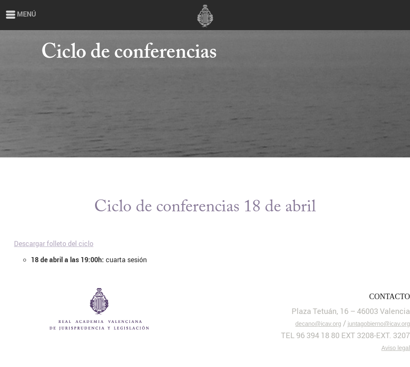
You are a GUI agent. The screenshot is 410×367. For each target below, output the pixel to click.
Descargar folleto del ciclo (53, 243)
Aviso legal (396, 348)
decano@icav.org (318, 323)
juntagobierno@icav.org (379, 323)
